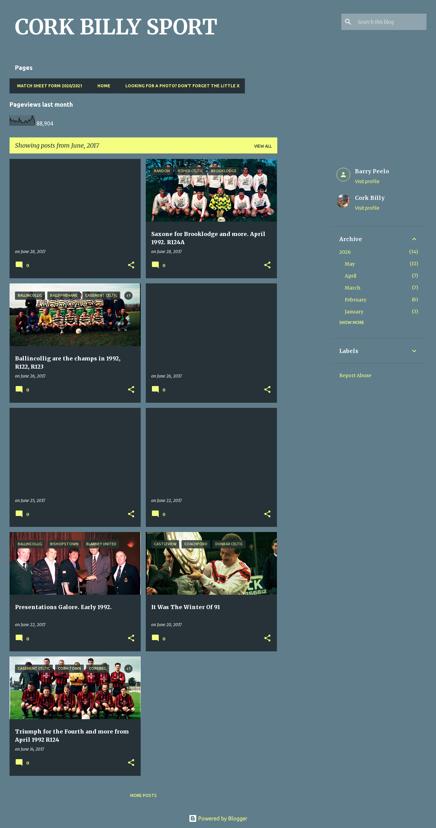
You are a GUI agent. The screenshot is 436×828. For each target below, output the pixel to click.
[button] (131, 265)
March (352, 288)
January (354, 312)
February (356, 300)
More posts (143, 795)
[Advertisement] (304, 261)
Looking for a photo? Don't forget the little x (180, 86)
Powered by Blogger (218, 818)
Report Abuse (355, 375)
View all (263, 146)
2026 (345, 252)
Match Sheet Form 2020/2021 (47, 86)
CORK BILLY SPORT (116, 27)
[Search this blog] (390, 22)
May (350, 264)
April (350, 276)
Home (101, 86)
